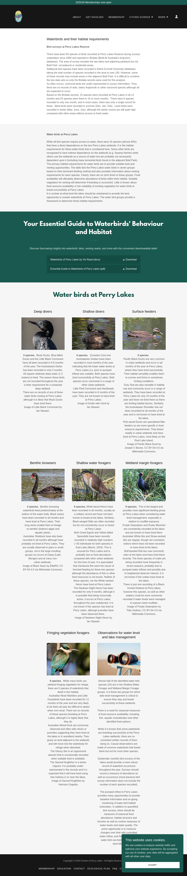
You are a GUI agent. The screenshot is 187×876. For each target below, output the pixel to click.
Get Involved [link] (94, 17)
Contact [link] (79, 868)
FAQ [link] (114, 868)
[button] (141, 17)
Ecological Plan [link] (98, 868)
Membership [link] (116, 17)
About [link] (77, 17)
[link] (18, 16)
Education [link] (64, 868)
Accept (152, 865)
